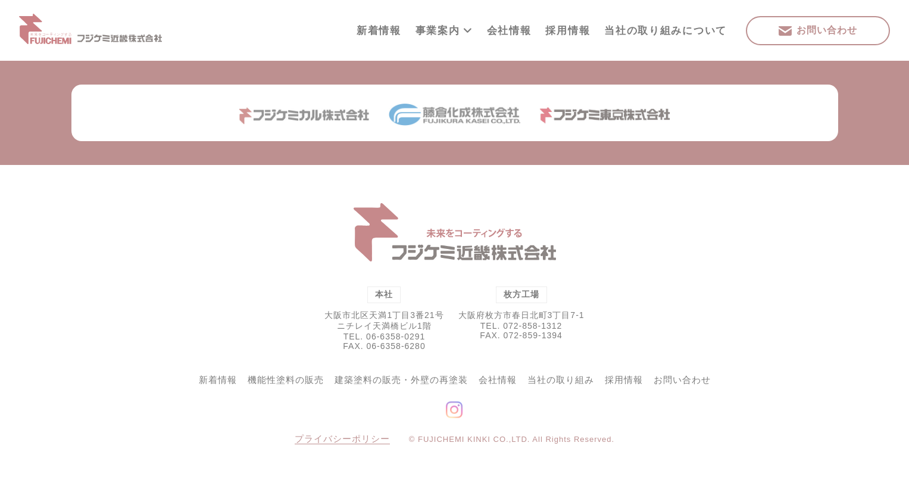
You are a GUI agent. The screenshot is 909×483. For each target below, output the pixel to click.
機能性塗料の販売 (286, 380)
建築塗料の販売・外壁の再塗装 (401, 380)
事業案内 (444, 30)
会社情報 (509, 30)
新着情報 (379, 30)
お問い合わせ (682, 380)
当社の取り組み (560, 380)
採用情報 (567, 30)
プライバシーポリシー (342, 439)
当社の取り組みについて (665, 30)
